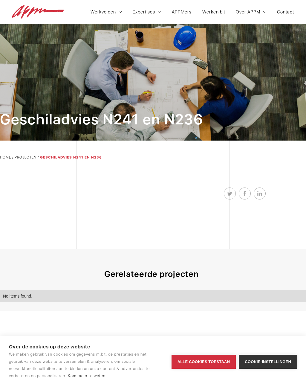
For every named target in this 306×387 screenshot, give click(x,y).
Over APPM (248, 12)
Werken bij (213, 12)
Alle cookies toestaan (204, 361)
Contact (285, 12)
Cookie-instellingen (268, 361)
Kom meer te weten (86, 376)
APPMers (182, 12)
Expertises (144, 12)
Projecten (25, 157)
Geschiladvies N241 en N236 (71, 157)
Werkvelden (103, 12)
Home (5, 157)
